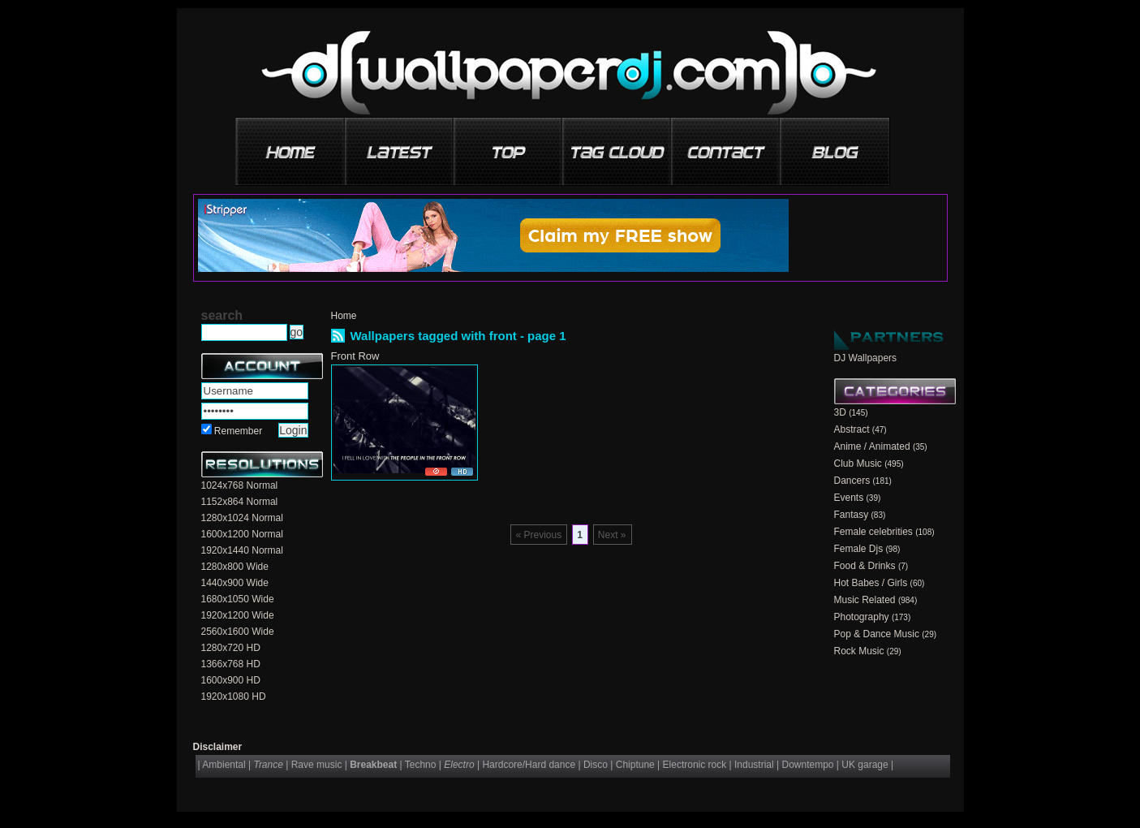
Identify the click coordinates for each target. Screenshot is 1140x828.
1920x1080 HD (233, 696)
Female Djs (859, 548)
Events (849, 497)
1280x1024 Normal (242, 518)
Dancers (852, 480)
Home (344, 315)
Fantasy (851, 514)
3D (840, 412)
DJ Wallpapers (865, 358)
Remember (238, 431)
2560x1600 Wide (237, 631)
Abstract (852, 429)
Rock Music (859, 651)
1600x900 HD (230, 680)
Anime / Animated (872, 446)
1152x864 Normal (239, 501)
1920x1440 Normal (242, 550)
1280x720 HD (230, 647)
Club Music (858, 463)
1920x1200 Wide (237, 615)
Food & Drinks (865, 565)
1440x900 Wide (235, 583)
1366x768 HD (230, 664)
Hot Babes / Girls (871, 583)
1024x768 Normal (239, 485)
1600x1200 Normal (242, 534)
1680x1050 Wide (237, 599)
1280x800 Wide (235, 566)
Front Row (355, 356)
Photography (861, 617)
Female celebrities (873, 531)
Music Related (865, 600)
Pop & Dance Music (876, 634)
